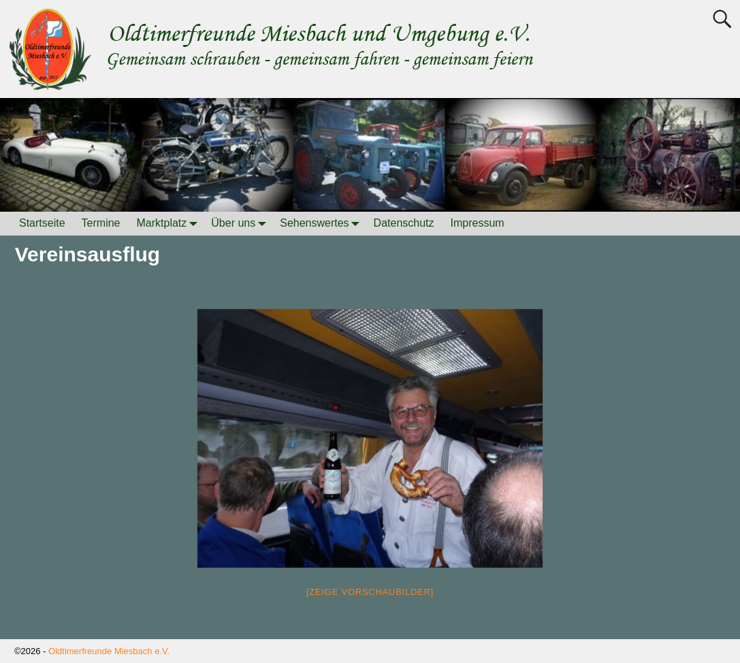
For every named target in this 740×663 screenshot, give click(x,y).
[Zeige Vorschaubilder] (370, 592)
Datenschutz (404, 223)
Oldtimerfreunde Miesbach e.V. (109, 651)
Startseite (42, 223)
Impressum (477, 223)
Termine (101, 223)
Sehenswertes (322, 224)
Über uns (241, 224)
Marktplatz (170, 224)
